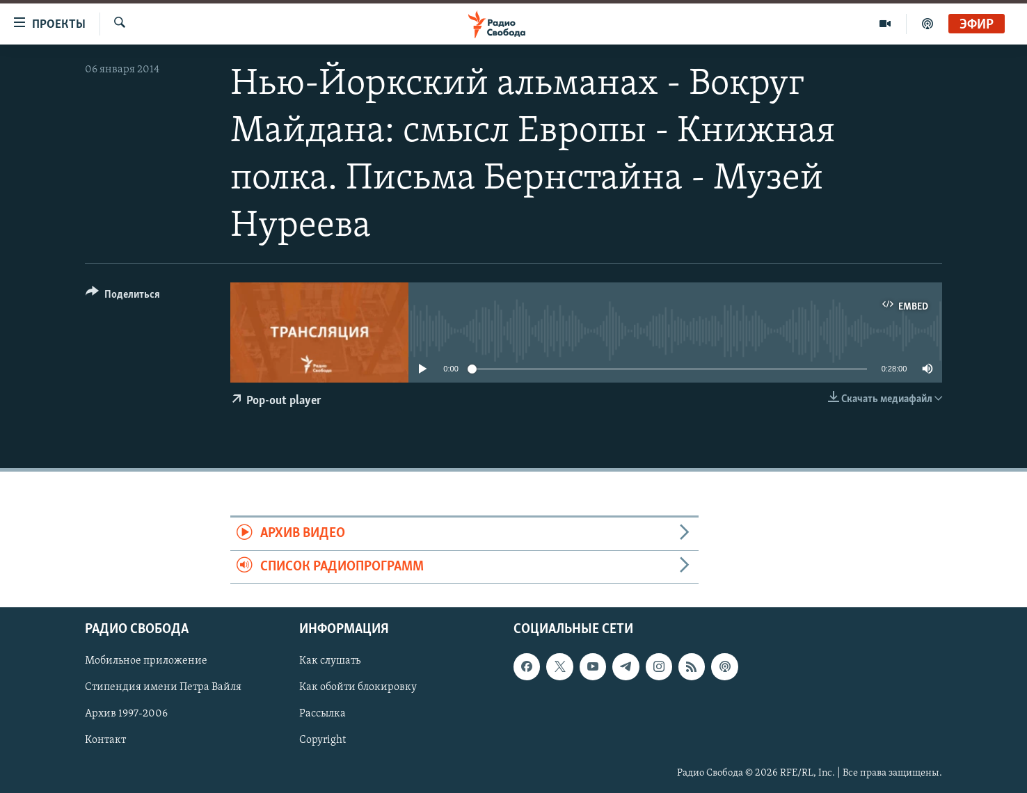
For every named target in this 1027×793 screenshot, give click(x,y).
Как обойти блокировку (358, 687)
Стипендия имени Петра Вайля (163, 687)
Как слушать (329, 660)
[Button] (123, 296)
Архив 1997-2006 (126, 713)
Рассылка (322, 713)
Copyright (322, 740)
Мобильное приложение (146, 660)
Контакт (105, 740)
